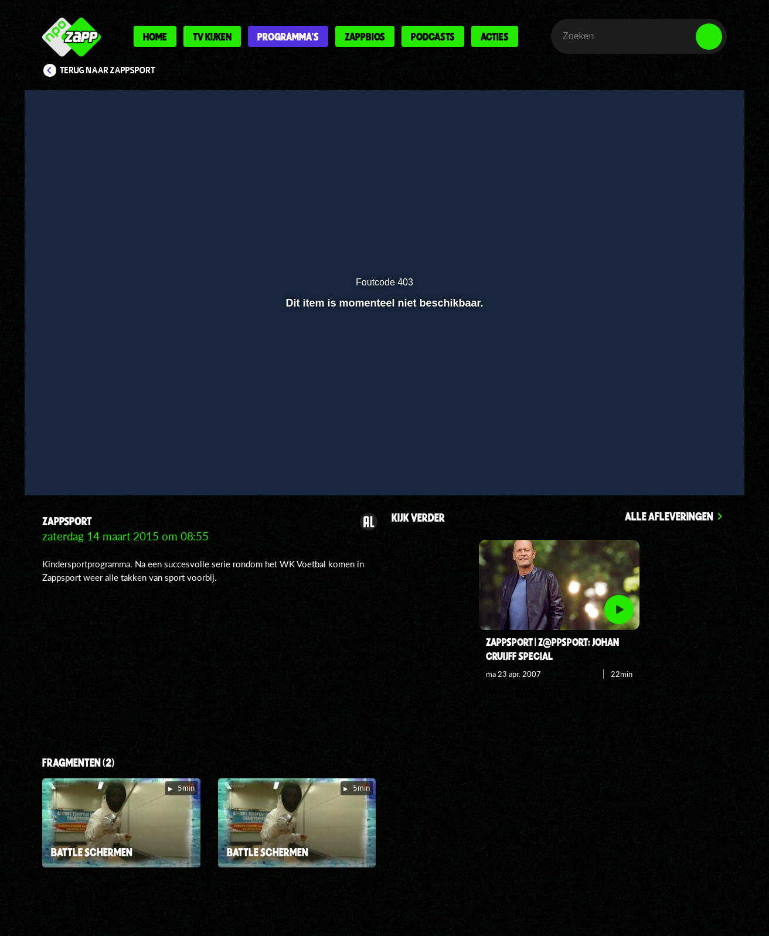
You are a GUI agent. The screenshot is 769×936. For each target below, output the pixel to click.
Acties (495, 36)
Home (155, 36)
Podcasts (433, 36)
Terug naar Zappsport (107, 70)
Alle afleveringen (669, 516)
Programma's (288, 36)
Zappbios (365, 36)
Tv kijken (212, 36)
